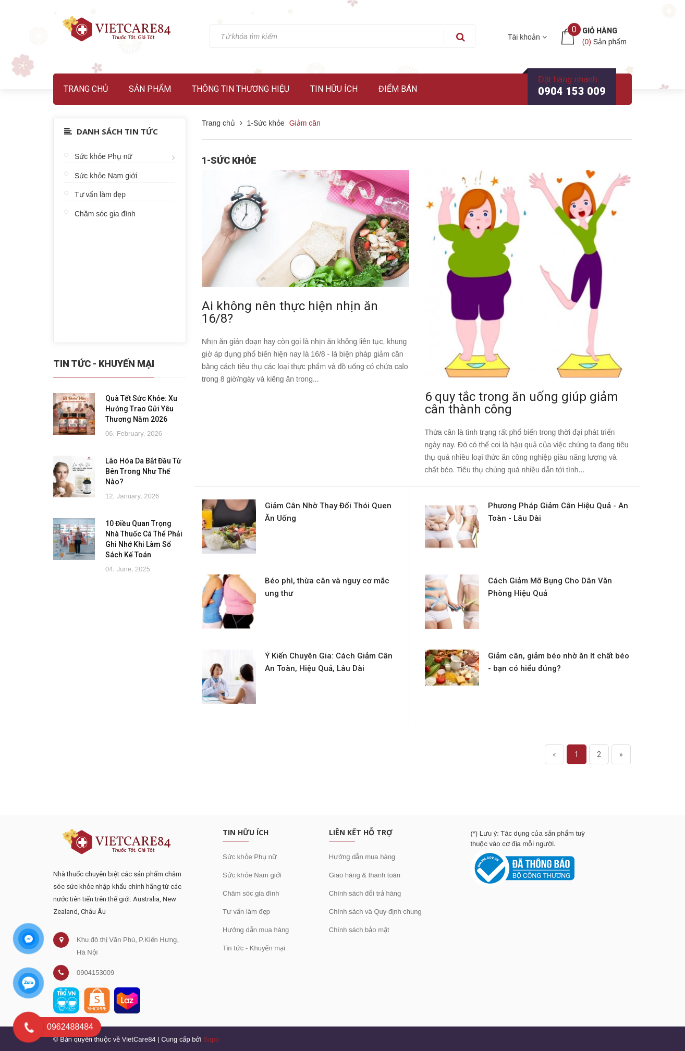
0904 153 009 (572, 91)
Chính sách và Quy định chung (375, 911)
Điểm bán (397, 89)
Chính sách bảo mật (359, 930)
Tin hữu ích (334, 89)
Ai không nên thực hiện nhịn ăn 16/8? (290, 312)
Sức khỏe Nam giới (106, 176)
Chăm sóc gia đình (105, 214)
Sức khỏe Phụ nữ (103, 156)
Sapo (211, 1039)
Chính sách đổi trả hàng (365, 893)
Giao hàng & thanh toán (364, 875)
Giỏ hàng (599, 31)
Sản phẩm (150, 89)
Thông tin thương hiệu (240, 89)
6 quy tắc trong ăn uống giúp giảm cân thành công (521, 403)
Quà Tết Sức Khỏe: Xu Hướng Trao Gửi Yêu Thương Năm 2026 (141, 408)
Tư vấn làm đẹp (100, 194)
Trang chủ (86, 89)
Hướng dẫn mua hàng (256, 930)
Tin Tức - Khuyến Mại (103, 363)
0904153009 (95, 972)
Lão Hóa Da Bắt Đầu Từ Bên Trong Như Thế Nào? (143, 471)
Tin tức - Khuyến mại (254, 948)
